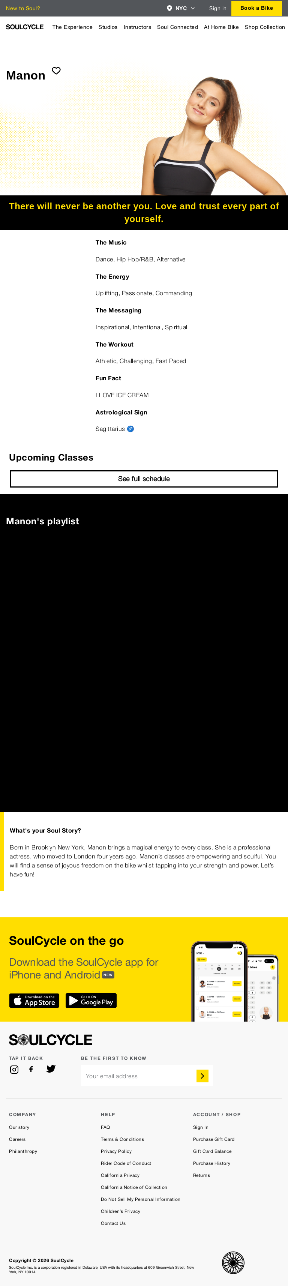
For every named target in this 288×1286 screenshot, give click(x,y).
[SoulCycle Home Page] (25, 26)
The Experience (72, 27)
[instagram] (14, 1069)
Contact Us (113, 1223)
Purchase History (212, 1163)
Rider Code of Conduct (126, 1163)
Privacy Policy (116, 1151)
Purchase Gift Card (214, 1139)
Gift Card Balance (212, 1151)
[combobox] (181, 8)
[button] (181, 8)
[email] (147, 1075)
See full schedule (144, 479)
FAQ (105, 1127)
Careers (17, 1139)
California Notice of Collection (134, 1187)
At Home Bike (221, 27)
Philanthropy (23, 1151)
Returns (201, 1175)
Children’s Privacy (120, 1211)
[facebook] (32, 1069)
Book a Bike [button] (256, 8)
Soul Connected (177, 27)
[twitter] (51, 1069)
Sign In (201, 1127)
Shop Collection (265, 27)
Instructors (138, 27)
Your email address (112, 1076)
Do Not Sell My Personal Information (141, 1199)
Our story (19, 1127)
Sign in (218, 8)
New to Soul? (23, 8)
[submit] (56, 70)
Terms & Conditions (122, 1139)
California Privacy (120, 1175)
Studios (108, 27)
